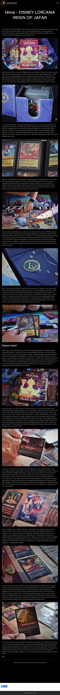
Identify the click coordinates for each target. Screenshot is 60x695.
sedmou (25, 29)
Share (4, 686)
